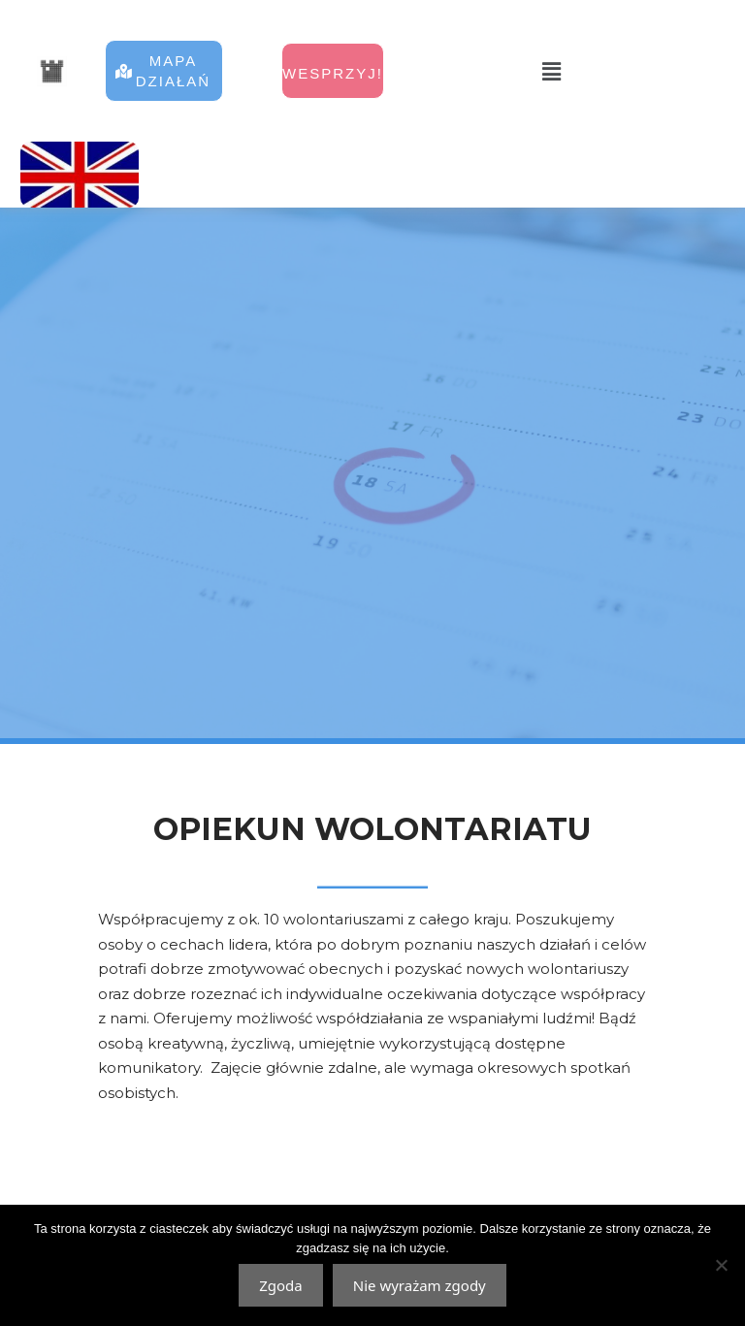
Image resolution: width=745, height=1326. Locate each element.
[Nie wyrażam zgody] (720, 1265)
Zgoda (281, 1285)
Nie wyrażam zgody (419, 1285)
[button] (550, 70)
